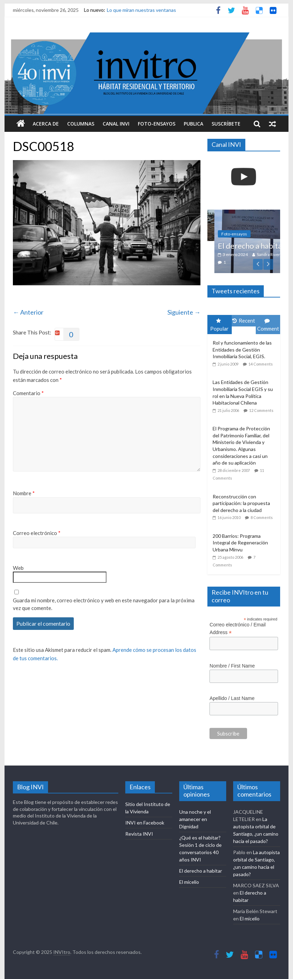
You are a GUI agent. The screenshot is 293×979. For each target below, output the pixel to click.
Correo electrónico (37, 533)
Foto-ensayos (156, 123)
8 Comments (262, 517)
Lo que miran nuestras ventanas (141, 10)
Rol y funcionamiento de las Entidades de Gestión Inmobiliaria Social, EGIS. (242, 349)
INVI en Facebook (144, 823)
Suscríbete (226, 123)
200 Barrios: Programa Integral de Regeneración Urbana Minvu (240, 542)
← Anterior (28, 312)
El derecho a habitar (200, 871)
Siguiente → (183, 312)
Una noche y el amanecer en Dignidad (195, 819)
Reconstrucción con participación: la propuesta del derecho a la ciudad (241, 503)
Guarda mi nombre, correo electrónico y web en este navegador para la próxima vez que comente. (104, 604)
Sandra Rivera (278, 254)
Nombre (24, 493)
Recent (243, 320)
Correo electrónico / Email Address (237, 629)
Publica (193, 123)
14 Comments (260, 364)
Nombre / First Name (232, 666)
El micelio (189, 882)
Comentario (28, 393)
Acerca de (46, 123)
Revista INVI (139, 834)
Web (18, 568)
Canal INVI (116, 123)
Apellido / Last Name (231, 698)
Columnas (80, 123)
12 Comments (261, 410)
